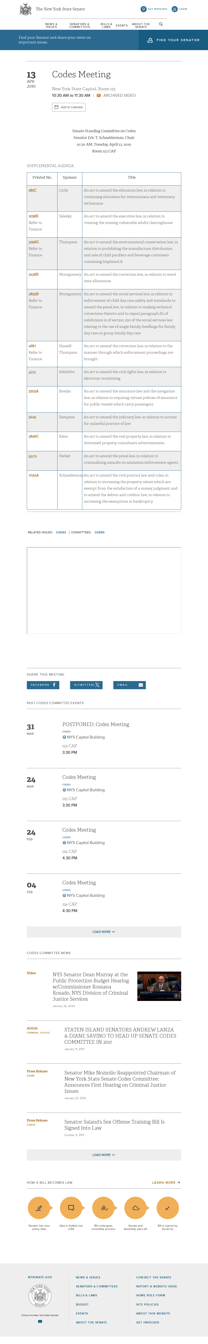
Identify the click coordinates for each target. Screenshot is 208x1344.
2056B (33, 223)
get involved (157, 10)
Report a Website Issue (156, 1293)
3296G (34, 249)
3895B (34, 301)
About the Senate (91, 1329)
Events (129, 26)
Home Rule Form (150, 1302)
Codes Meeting (79, 784)
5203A (34, 398)
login (183, 10)
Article (32, 1035)
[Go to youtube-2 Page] (40, 1329)
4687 (32, 353)
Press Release (37, 1078)
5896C (34, 443)
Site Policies (147, 1311)
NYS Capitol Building (86, 744)
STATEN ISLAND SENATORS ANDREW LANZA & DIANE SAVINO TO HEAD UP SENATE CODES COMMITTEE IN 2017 (120, 1043)
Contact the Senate (154, 1284)
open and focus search (183, 27)
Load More (101, 939)
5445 (32, 424)
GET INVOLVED (147, 1329)
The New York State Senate (60, 10)
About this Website (153, 1320)
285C (32, 197)
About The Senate (156, 26)
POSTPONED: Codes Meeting (95, 732)
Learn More (164, 1189)
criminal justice (38, 1040)
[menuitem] (31, 26)
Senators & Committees (69, 26)
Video (31, 980)
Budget (82, 1311)
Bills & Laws (107, 26)
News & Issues (31, 26)
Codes (61, 539)
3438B (33, 282)
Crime (31, 1083)
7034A (34, 482)
